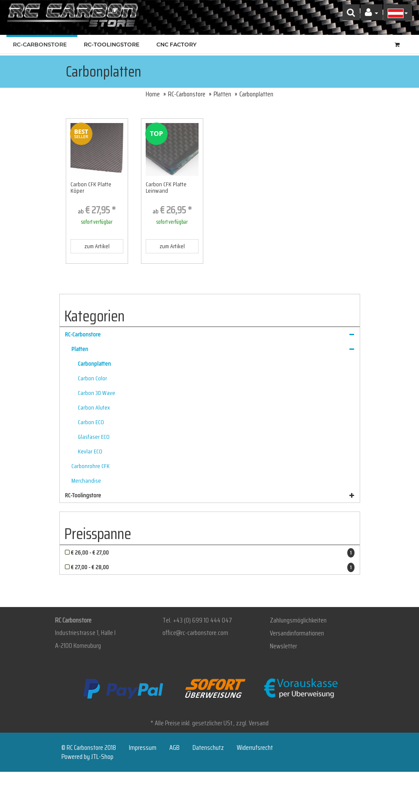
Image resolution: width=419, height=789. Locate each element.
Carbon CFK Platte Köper (90, 187)
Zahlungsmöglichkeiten (298, 620)
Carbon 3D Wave (96, 393)
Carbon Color (92, 378)
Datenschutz (208, 747)
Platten (222, 94)
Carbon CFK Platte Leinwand (166, 187)
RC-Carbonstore (42, 44)
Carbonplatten (94, 363)
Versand (259, 723)
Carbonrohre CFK (90, 466)
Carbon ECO (91, 422)
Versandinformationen (297, 633)
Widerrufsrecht (255, 747)
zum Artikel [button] (97, 246)
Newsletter (283, 646)
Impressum (142, 747)
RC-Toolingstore (114, 44)
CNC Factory (176, 44)
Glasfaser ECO (94, 436)
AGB (174, 747)
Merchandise (86, 480)
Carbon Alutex (94, 407)
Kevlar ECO (90, 451)
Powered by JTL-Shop (87, 756)
